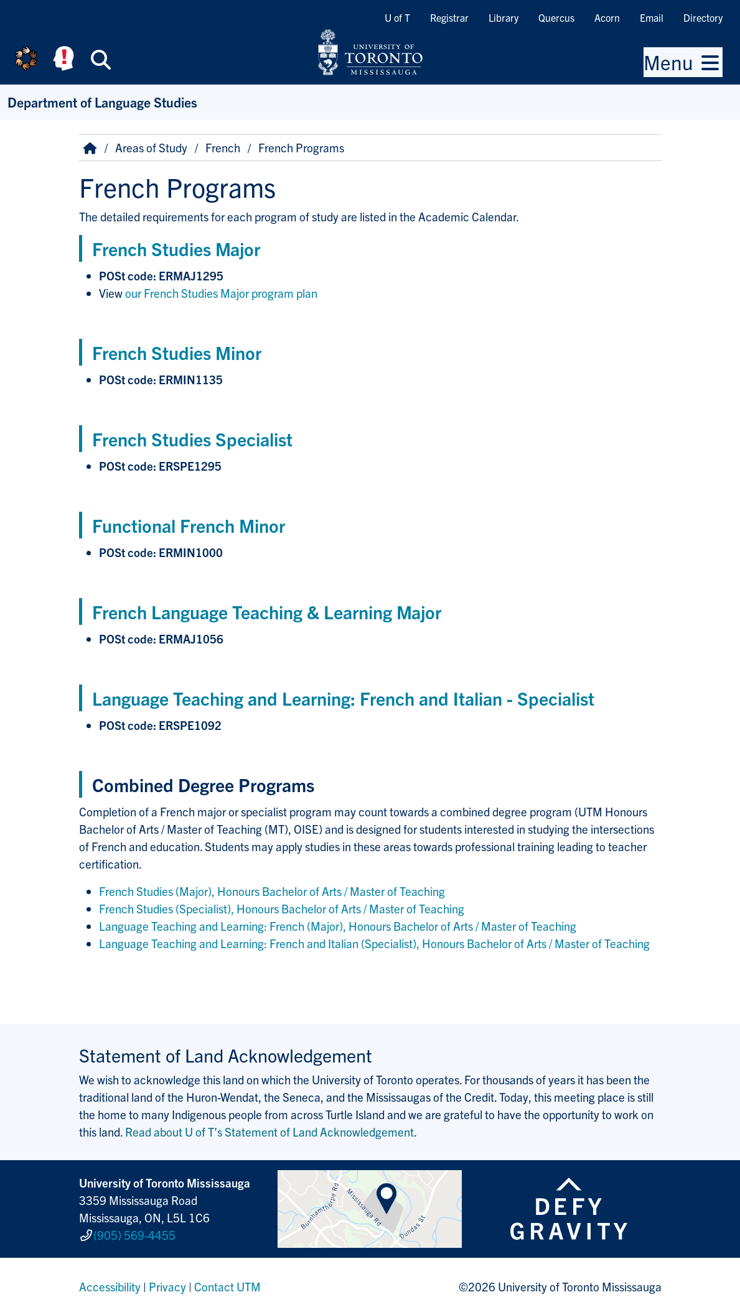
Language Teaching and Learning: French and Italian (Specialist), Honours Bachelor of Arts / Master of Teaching (374, 943)
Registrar (449, 17)
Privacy (167, 1286)
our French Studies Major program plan (221, 292)
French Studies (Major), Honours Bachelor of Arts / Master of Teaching (272, 891)
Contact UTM (227, 1286)
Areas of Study (151, 147)
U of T (397, 17)
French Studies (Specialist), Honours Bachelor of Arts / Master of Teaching (281, 908)
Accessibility (110, 1286)
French (222, 147)
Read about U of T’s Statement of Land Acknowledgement (269, 1131)
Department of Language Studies (102, 101)
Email (651, 17)
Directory (703, 17)
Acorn (607, 17)
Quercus (556, 17)
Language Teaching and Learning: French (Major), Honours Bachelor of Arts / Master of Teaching (337, 925)
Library (503, 17)
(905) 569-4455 (134, 1234)
